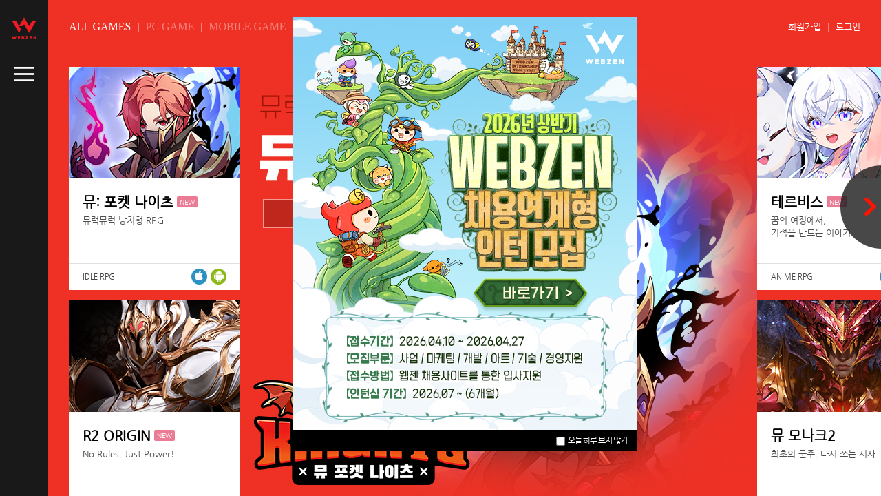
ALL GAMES (100, 26)
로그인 (848, 26)
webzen (24, 28)
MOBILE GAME (247, 26)
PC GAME (170, 26)
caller (24, 74)
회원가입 (804, 26)
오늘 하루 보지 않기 (591, 440)
